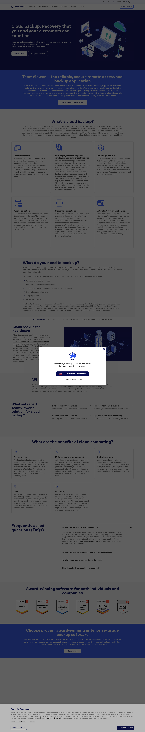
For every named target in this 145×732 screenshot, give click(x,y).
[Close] (104, 349)
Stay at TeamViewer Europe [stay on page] (72, 379)
